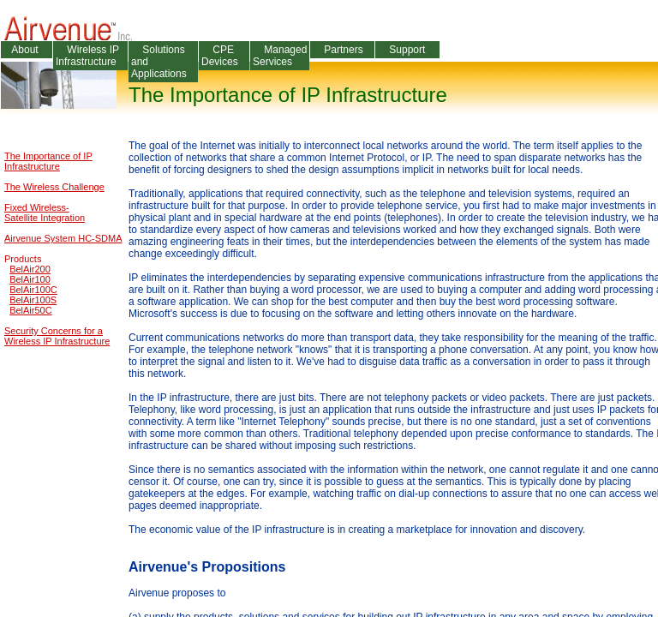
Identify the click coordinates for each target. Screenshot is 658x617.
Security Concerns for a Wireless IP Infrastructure (57, 336)
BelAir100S (33, 300)
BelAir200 (30, 269)
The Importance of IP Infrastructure (48, 161)
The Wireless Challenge (54, 187)
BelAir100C (33, 290)
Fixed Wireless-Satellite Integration (44, 212)
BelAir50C (30, 310)
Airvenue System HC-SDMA (63, 238)
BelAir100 (30, 279)
